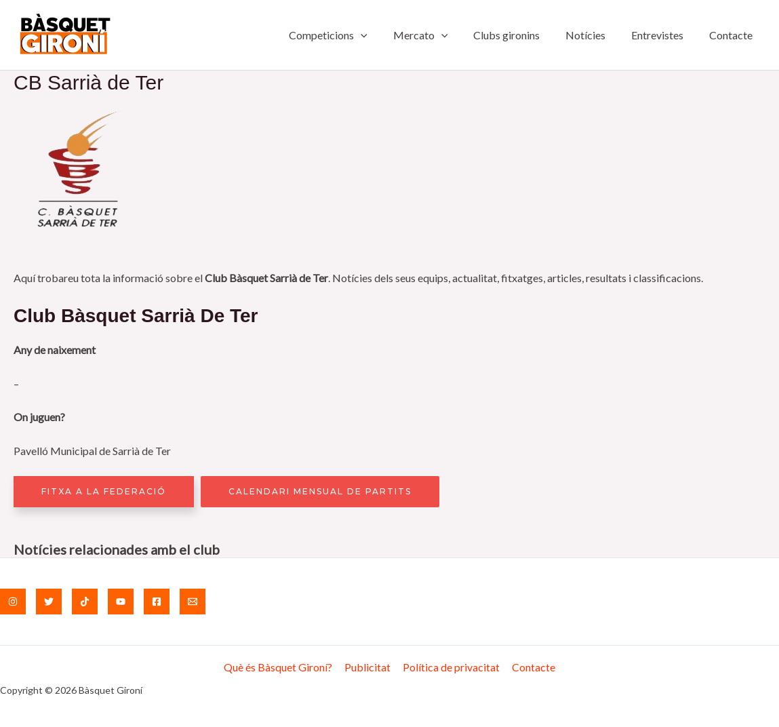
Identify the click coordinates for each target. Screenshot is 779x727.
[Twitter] (49, 601)
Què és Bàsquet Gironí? (280, 667)
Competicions (350, 34)
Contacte (733, 34)
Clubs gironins (520, 34)
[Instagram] (13, 601)
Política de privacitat (450, 667)
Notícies (596, 34)
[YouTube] (121, 601)
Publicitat (368, 667)
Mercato (438, 34)
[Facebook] (156, 601)
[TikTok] (85, 601)
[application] (383, 34)
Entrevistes (663, 34)
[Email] (192, 601)
